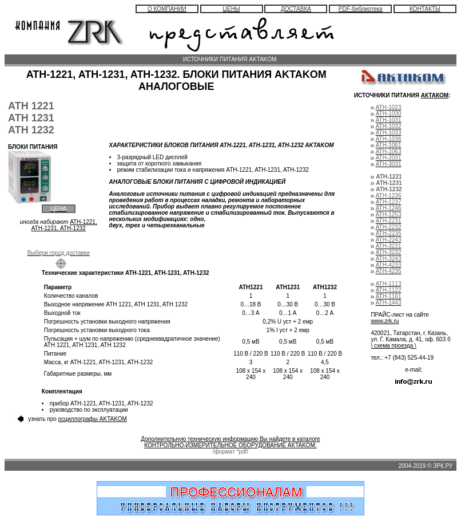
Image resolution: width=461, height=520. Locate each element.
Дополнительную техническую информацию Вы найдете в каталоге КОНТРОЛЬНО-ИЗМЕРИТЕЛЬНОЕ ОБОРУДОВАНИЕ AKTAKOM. (230, 442)
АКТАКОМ (435, 95)
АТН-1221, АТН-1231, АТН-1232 (64, 225)
